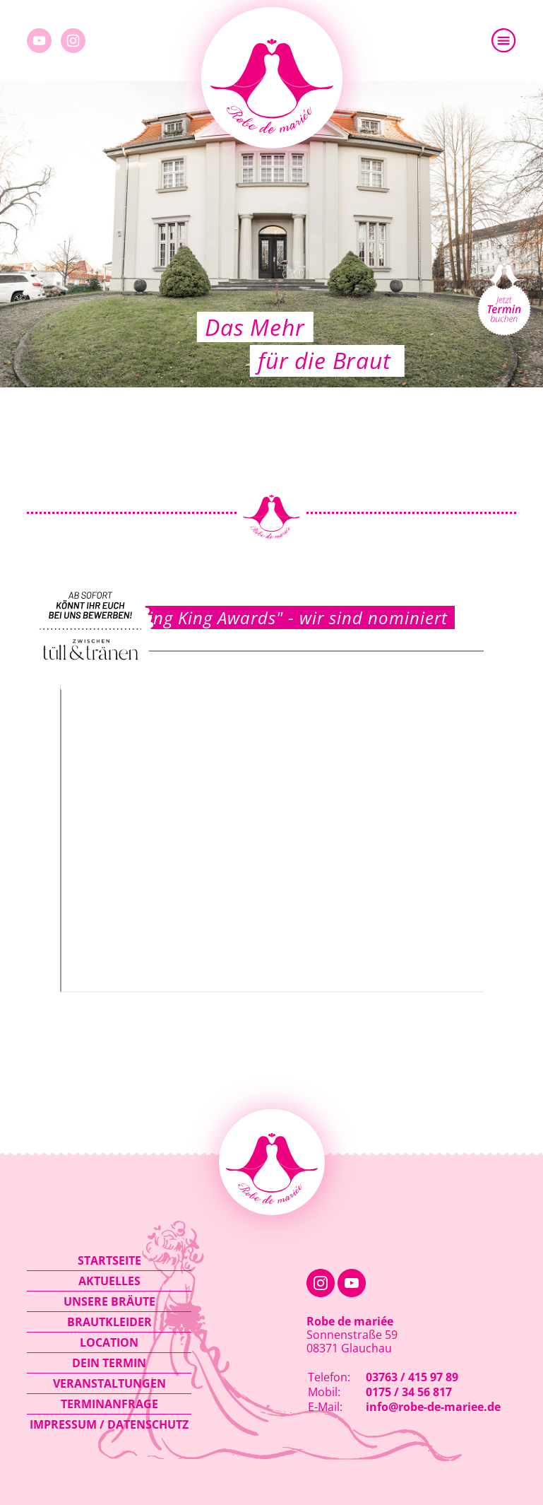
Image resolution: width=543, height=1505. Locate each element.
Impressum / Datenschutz (109, 1424)
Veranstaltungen (109, 1383)
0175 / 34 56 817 (409, 1392)
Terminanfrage (109, 1404)
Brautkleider (109, 1322)
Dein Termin (109, 1363)
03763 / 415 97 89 (412, 1377)
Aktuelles (109, 1281)
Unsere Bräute (109, 1301)
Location (109, 1342)
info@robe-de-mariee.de (433, 1407)
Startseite (109, 1260)
